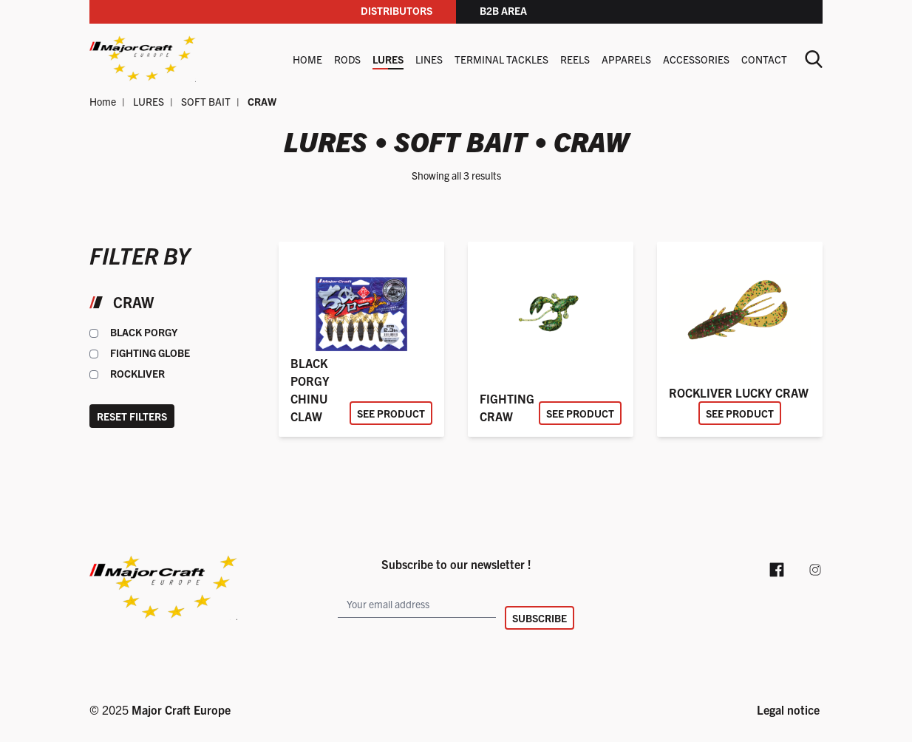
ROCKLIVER (137, 373)
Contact (764, 59)
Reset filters (132, 416)
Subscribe (539, 617)
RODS (347, 59)
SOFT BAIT (206, 101)
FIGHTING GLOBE (150, 352)
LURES (388, 59)
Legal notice (788, 709)
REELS (575, 59)
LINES (429, 59)
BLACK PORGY (143, 331)
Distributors (396, 10)
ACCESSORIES (696, 59)
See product (391, 413)
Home (307, 59)
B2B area (503, 10)
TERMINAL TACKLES (501, 59)
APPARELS (626, 59)
